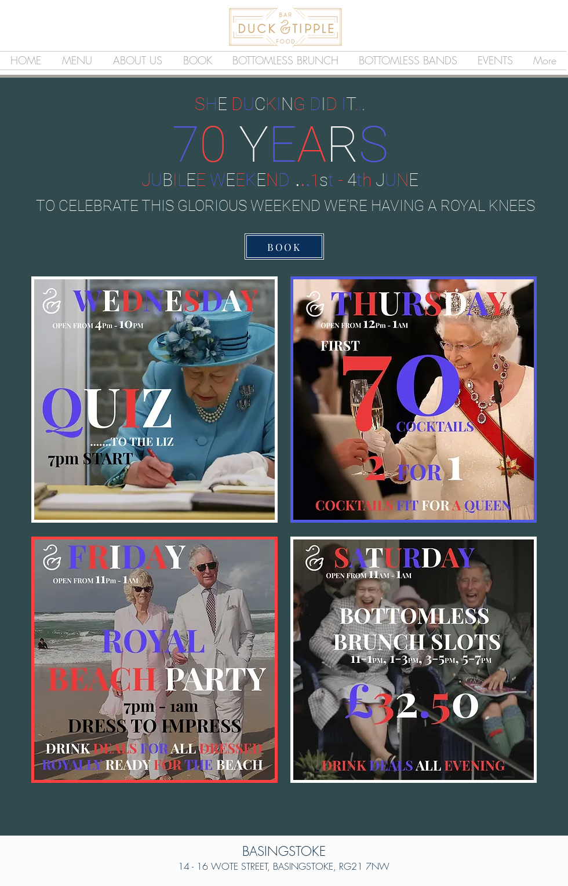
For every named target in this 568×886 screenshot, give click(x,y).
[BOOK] (284, 247)
